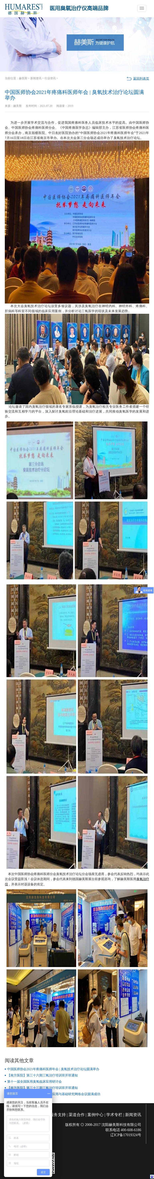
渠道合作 (77, 1114)
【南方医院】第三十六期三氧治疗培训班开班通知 (42, 1075)
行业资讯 (50, 78)
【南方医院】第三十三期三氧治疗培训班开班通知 (42, 1087)
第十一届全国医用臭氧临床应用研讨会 (34, 1081)
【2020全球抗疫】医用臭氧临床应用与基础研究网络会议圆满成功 (53, 1094)
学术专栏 (114, 1114)
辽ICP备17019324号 (125, 1135)
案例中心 (95, 1114)
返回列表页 (141, 78)
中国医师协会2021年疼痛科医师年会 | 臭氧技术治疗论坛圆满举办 (53, 1069)
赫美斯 (23, 78)
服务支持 (58, 1114)
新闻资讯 (36, 78)
